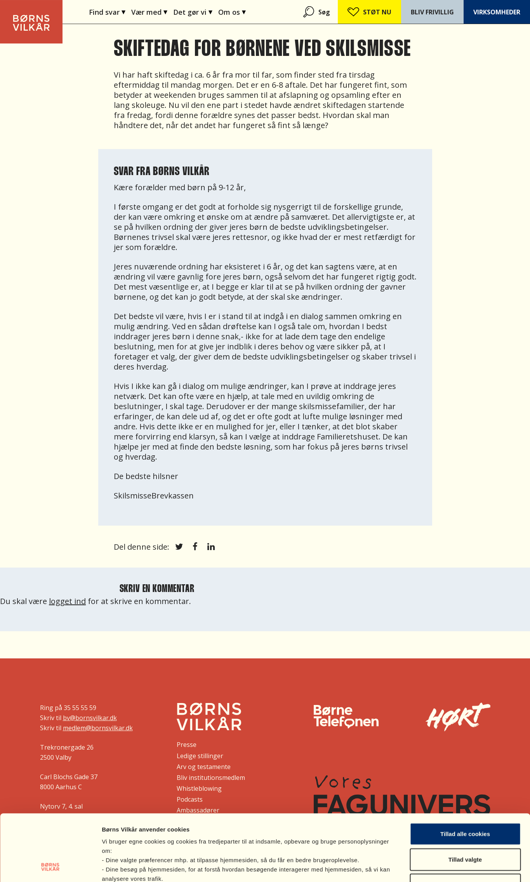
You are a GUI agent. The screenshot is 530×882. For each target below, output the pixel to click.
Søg (324, 12)
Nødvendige (465, 822)
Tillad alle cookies (465, 771)
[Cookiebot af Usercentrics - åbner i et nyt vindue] (50, 867)
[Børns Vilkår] (209, 717)
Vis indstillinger (413, 866)
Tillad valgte (465, 797)
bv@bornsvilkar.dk (90, 718)
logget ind (67, 601)
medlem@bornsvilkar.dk (98, 728)
